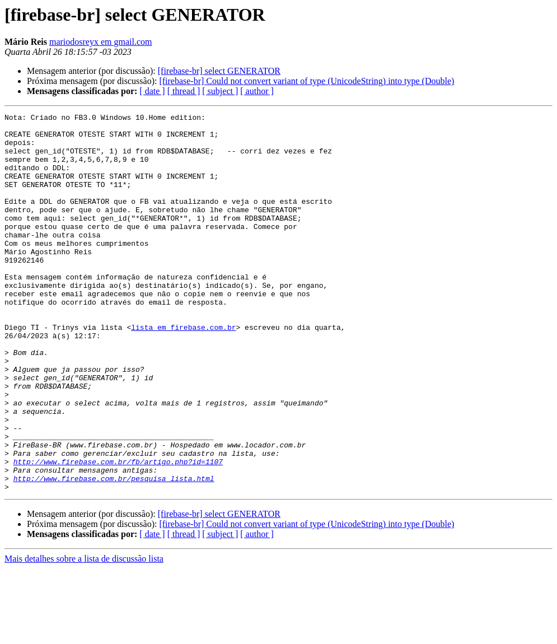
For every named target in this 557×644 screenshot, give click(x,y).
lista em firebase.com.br (183, 371)
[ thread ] (183, 91)
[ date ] (152, 91)
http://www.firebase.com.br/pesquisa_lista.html (113, 552)
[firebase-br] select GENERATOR (219, 71)
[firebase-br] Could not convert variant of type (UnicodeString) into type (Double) (306, 81)
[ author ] (257, 91)
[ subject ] (220, 91)
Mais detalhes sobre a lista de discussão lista (83, 634)
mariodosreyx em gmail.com (100, 41)
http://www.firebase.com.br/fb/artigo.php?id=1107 (118, 532)
